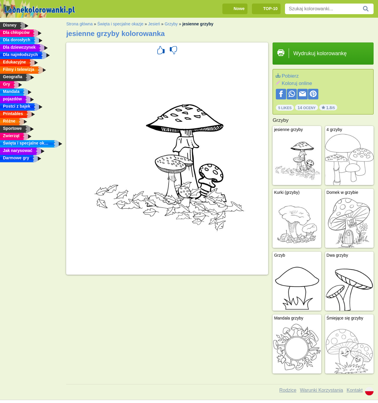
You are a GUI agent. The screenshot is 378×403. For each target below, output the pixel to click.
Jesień (154, 24)
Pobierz (290, 76)
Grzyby (171, 24)
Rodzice (287, 390)
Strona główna (79, 24)
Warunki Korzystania (321, 390)
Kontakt (355, 390)
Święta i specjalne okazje (120, 24)
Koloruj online (297, 83)
